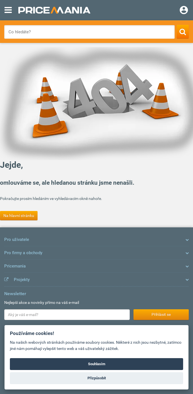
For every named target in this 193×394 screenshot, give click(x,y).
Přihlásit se (161, 314)
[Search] (183, 31)
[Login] (184, 10)
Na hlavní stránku (18, 215)
